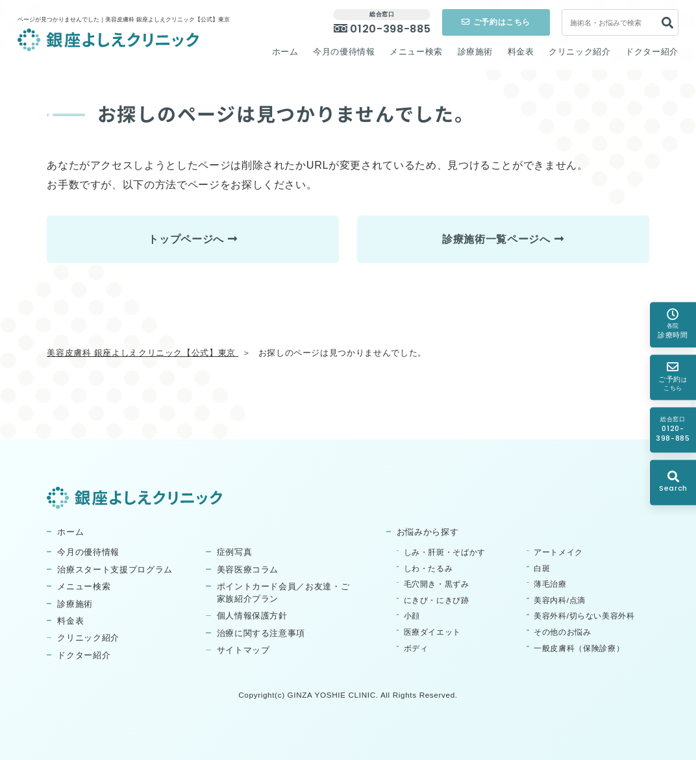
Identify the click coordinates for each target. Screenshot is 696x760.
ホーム (285, 51)
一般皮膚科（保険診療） (579, 648)
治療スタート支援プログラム (114, 569)
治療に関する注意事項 (261, 633)
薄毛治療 (550, 584)
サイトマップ (243, 650)
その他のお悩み (562, 632)
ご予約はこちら (496, 22)
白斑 (542, 568)
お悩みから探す (428, 532)
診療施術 (475, 51)
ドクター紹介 (651, 51)
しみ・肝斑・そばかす (445, 552)
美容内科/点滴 (560, 600)
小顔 (412, 615)
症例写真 (235, 552)
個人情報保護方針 (252, 615)
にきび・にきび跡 (436, 600)
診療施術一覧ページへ (496, 239)
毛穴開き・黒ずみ (436, 584)
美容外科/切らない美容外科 (584, 615)
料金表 (521, 51)
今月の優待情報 (344, 51)
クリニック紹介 (580, 51)
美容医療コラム (248, 569)
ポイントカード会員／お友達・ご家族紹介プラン (283, 593)
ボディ (416, 648)
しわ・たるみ (428, 568)
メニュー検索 (416, 51)
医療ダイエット (433, 632)
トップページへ (186, 239)
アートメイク (558, 552)
